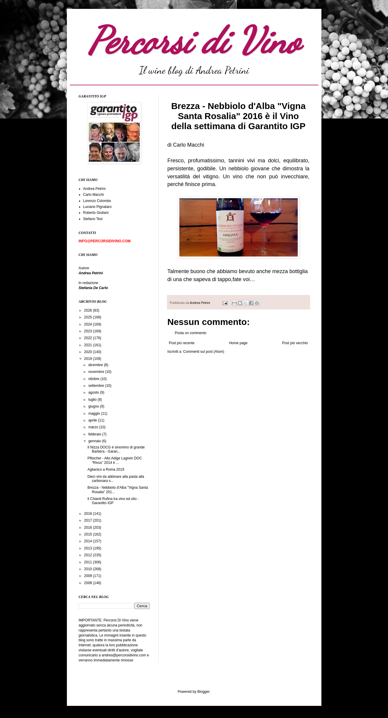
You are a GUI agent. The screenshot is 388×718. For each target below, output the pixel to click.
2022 (88, 338)
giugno (94, 406)
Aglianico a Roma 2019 (105, 469)
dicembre (96, 365)
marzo (93, 427)
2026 (88, 310)
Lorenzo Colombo (97, 201)
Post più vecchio (295, 343)
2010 (88, 569)
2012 (88, 555)
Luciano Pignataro (97, 207)
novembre (96, 372)
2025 (88, 317)
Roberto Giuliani (96, 213)
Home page (238, 343)
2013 (88, 548)
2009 (88, 576)
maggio (94, 413)
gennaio (95, 441)
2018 (88, 514)
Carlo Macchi (93, 195)
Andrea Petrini (200, 302)
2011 (88, 562)
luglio (92, 400)
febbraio (95, 434)
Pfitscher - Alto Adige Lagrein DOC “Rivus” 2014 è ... (114, 460)
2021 (88, 345)
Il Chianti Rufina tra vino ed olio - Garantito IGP (113, 501)
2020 (88, 352)
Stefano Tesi (93, 219)
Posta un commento (191, 333)
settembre (96, 386)
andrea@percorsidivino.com (124, 655)
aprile (93, 420)
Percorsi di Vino (194, 40)
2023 (88, 331)
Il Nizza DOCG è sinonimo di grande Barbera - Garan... (115, 449)
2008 (88, 583)
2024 (88, 324)
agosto (94, 392)
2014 (88, 541)
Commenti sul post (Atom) (203, 352)
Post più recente (182, 343)
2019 (88, 359)
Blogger (203, 692)
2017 (88, 520)
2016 (88, 527)
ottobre (94, 379)
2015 (88, 534)
